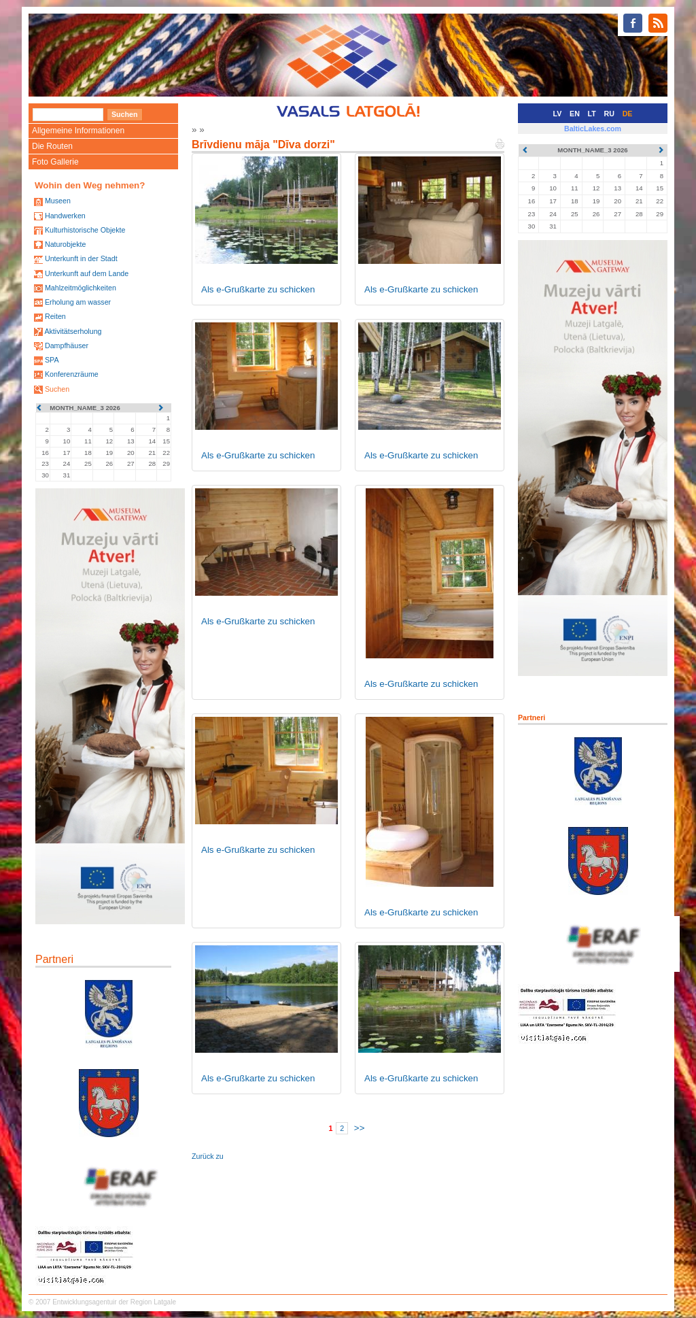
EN (575, 113)
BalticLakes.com (592, 128)
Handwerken (65, 216)
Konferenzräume (72, 374)
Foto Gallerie (55, 162)
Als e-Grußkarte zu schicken (258, 289)
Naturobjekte (65, 244)
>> (359, 1128)
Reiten (55, 316)
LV (557, 113)
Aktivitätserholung (72, 331)
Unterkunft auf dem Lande (86, 273)
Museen (58, 201)
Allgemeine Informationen (78, 130)
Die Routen (52, 146)
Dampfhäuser (66, 345)
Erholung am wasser (78, 302)
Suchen (57, 389)
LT (592, 113)
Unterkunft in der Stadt (81, 258)
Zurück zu (208, 1156)
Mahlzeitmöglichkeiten (80, 288)
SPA (52, 360)
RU (609, 113)
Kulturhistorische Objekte (85, 230)
